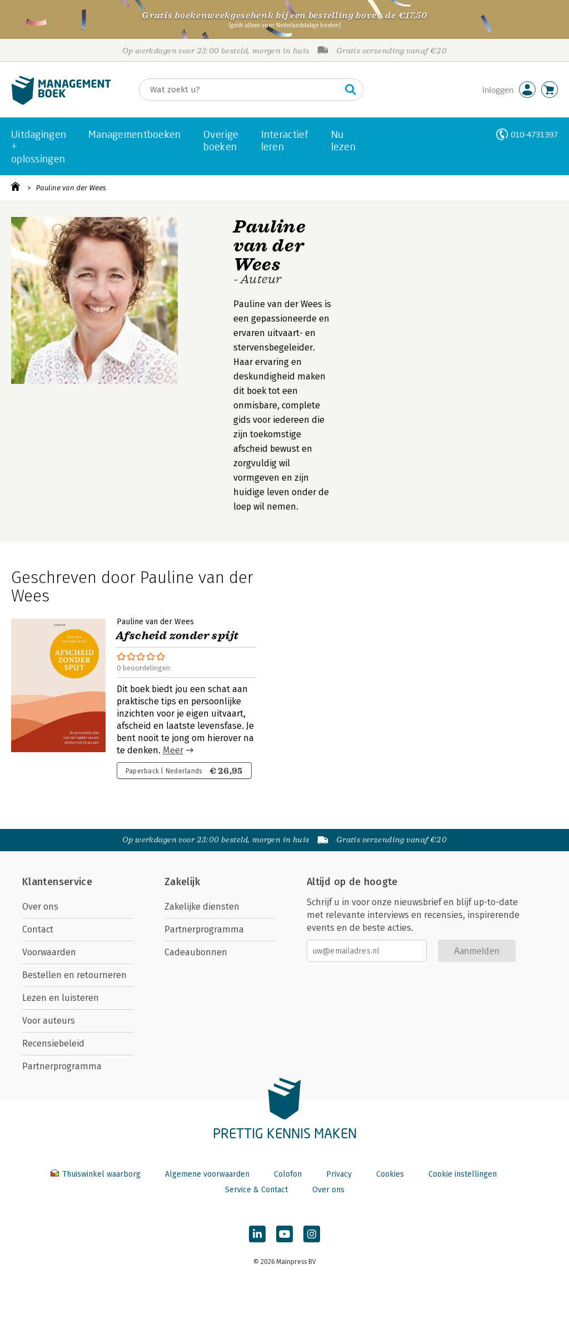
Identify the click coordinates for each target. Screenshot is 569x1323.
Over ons (40, 906)
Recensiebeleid (53, 1043)
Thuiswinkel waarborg (97, 1174)
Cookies (390, 1174)
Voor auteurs (48, 1020)
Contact (37, 929)
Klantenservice (57, 882)
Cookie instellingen (462, 1174)
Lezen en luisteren (60, 998)
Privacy (339, 1174)
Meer (173, 750)
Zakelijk (182, 882)
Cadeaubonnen (195, 952)
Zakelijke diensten (201, 906)
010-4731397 (534, 134)
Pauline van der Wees (71, 188)
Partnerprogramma (62, 1066)
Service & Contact (256, 1189)
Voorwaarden (49, 952)
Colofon (288, 1174)
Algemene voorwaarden (207, 1174)
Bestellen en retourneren (74, 975)
